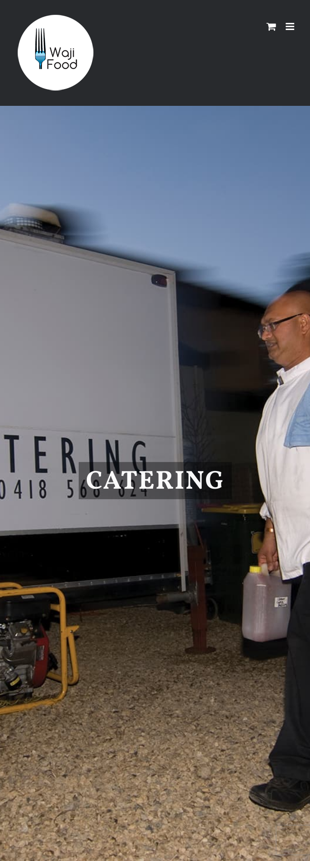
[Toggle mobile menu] (291, 26)
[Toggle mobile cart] (271, 26)
